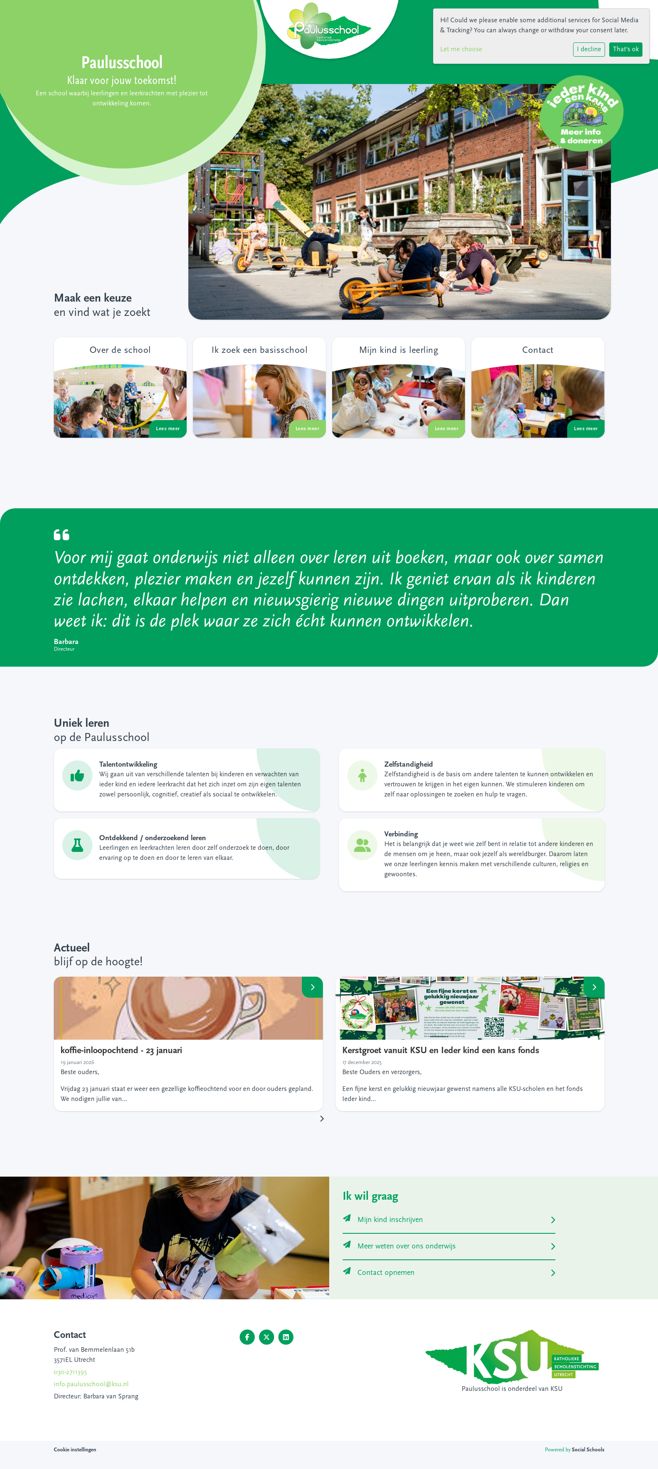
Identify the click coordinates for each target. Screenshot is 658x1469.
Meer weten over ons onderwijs (399, 1246)
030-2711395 (70, 1372)
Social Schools (588, 1450)
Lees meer (312, 987)
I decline (589, 49)
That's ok (626, 49)
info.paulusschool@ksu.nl (91, 1384)
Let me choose (461, 49)
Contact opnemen (379, 1273)
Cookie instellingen (75, 1450)
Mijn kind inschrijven (383, 1220)
